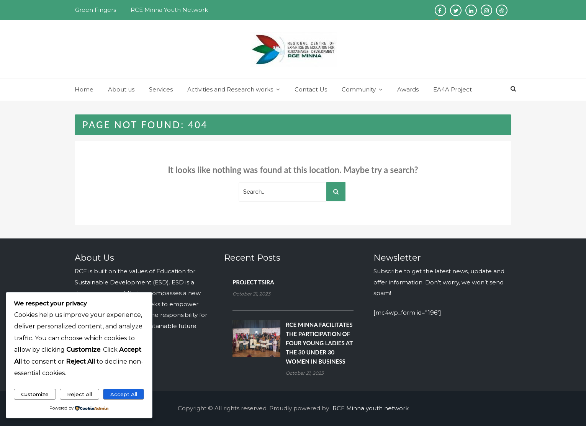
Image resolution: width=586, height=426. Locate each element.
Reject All (79, 394)
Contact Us (311, 89)
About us (121, 89)
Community (359, 89)
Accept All (123, 394)
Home (84, 89)
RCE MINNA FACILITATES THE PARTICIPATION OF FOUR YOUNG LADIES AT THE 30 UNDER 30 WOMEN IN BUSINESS (319, 343)
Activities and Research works (230, 89)
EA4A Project (452, 89)
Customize (35, 394)
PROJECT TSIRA (253, 282)
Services (161, 89)
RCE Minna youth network (370, 408)
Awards (408, 89)
